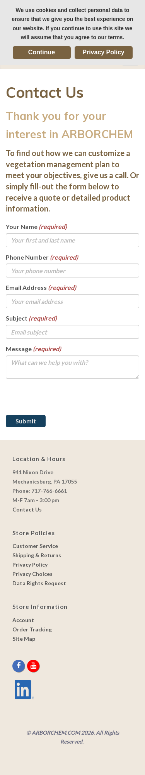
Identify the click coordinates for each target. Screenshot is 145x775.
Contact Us (27, 509)
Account (23, 620)
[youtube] (33, 665)
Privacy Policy (103, 52)
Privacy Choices (32, 573)
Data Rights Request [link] (39, 583)
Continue (41, 52)
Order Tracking (32, 629)
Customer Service (35, 546)
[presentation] (64, 400)
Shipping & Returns (36, 555)
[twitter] (26, 665)
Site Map (23, 638)
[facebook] (19, 665)
